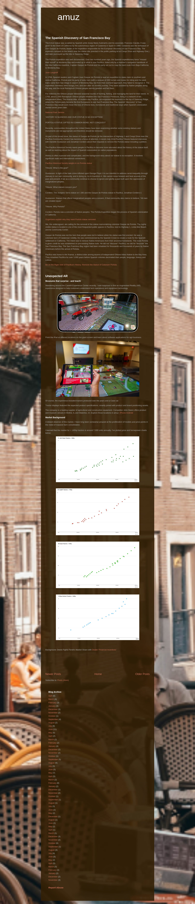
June (50, 729)
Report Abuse (55, 887)
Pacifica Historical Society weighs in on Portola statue (68, 163)
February (52, 702)
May (50, 733)
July (50, 726)
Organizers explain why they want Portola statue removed (70, 219)
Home (98, 674)
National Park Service (54, 112)
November (53, 712)
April (50, 696)
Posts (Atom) (63, 680)
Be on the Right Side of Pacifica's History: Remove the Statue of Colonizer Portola (81, 265)
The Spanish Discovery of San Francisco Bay (77, 38)
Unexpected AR (56, 276)
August (51, 723)
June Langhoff (51, 72)
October (51, 716)
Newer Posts (53, 674)
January (51, 706)
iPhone (123, 413)
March (51, 699)
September (53, 719)
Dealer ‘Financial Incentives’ (104, 650)
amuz (69, 17)
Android (129, 413)
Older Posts (142, 674)
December (53, 709)
